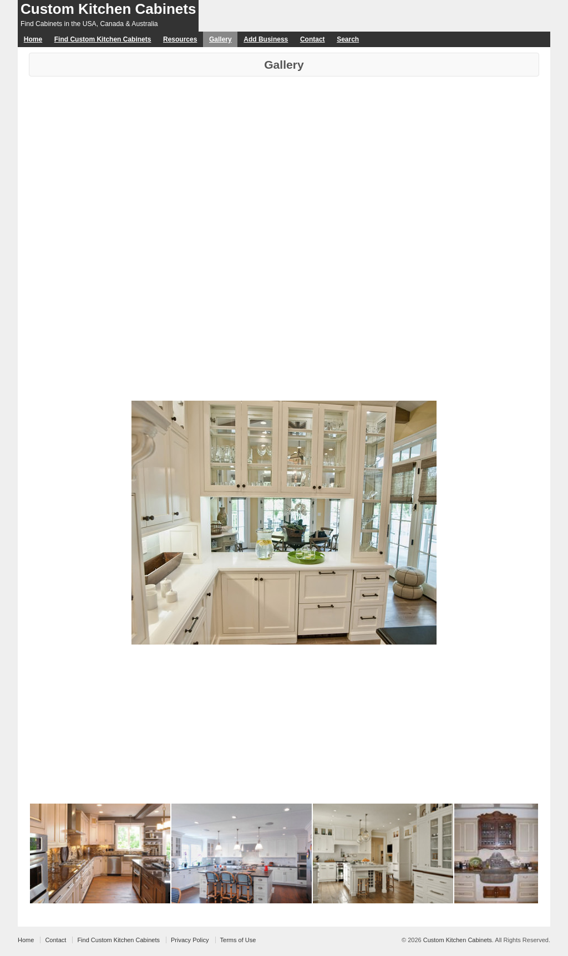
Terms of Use (238, 940)
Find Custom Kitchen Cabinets (102, 39)
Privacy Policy (190, 940)
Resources (180, 39)
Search (348, 39)
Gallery (220, 39)
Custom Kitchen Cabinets (108, 9)
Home (33, 39)
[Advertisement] (284, 159)
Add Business (266, 39)
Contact (312, 39)
